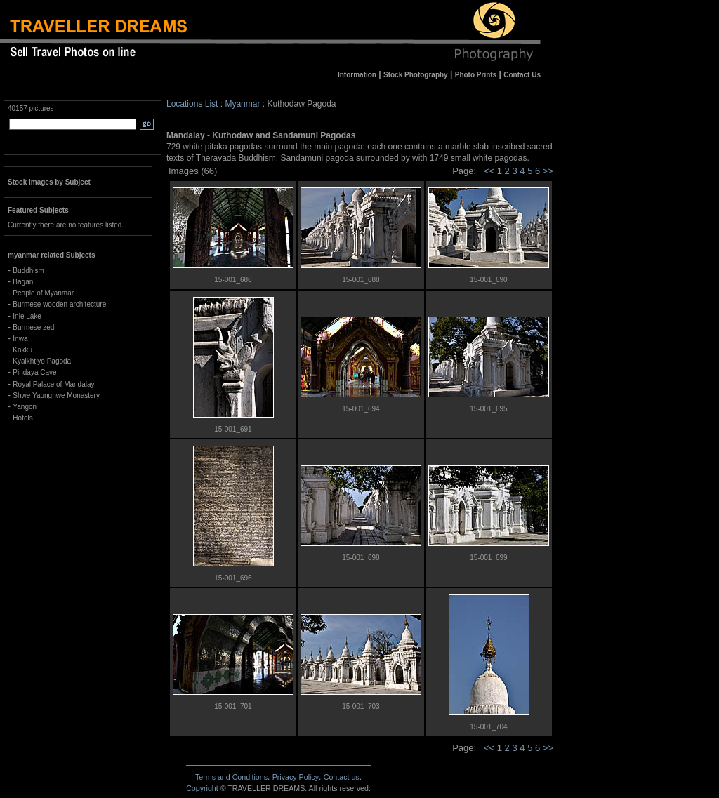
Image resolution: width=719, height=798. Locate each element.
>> (548, 171)
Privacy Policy (295, 777)
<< (489, 171)
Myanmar (242, 104)
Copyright (202, 788)
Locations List (192, 104)
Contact (342, 777)
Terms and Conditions (231, 777)
